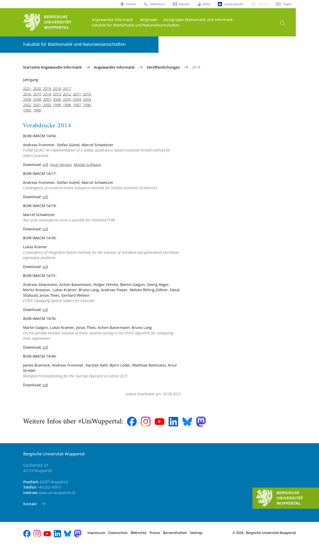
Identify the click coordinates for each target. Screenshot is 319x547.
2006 (57, 99)
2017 (67, 88)
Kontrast (131, 4)
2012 (67, 94)
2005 (67, 99)
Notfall (206, 4)
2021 (27, 88)
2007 (47, 99)
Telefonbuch (157, 4)
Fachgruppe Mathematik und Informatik (198, 19)
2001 (37, 104)
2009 (27, 99)
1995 (27, 110)
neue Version (61, 164)
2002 (27, 104)
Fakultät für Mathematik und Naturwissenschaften (136, 24)
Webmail (183, 4)
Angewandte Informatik (112, 19)
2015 (37, 94)
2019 (47, 88)
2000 (47, 104)
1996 (87, 104)
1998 (67, 104)
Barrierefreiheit (175, 533)
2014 (47, 94)
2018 (57, 88)
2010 (87, 94)
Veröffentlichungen (164, 67)
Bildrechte (138, 533)
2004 (77, 99)
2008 (37, 99)
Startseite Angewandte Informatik (53, 67)
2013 (57, 94)
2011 (77, 94)
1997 (77, 104)
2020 (37, 88)
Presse (155, 533)
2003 (87, 99)
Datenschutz (118, 533)
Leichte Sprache (233, 4)
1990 (37, 110)
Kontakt (30, 503)
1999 (57, 104)
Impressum (96, 533)
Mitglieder (149, 19)
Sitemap (196, 533)
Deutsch (263, 4)
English (287, 4)
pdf (45, 164)
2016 (27, 94)
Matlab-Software (87, 164)
